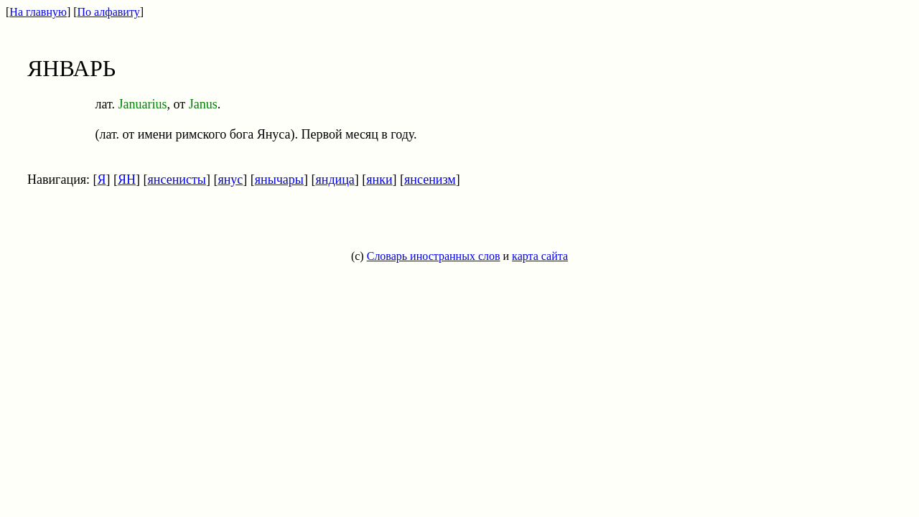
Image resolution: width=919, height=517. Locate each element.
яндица (334, 179)
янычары (279, 179)
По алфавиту (109, 12)
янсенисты (177, 179)
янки (379, 179)
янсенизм (430, 179)
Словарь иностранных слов (433, 256)
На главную (38, 12)
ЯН (127, 179)
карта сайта (540, 256)
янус (230, 179)
